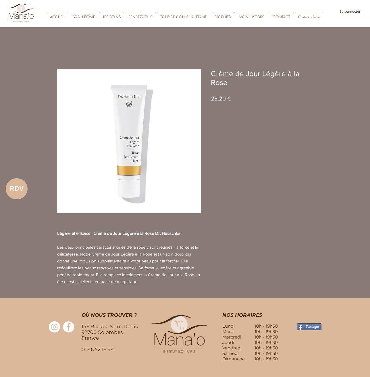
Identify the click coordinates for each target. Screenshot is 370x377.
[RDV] (17, 188)
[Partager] (309, 326)
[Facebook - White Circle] (68, 326)
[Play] (361, 20)
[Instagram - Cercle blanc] (54, 326)
